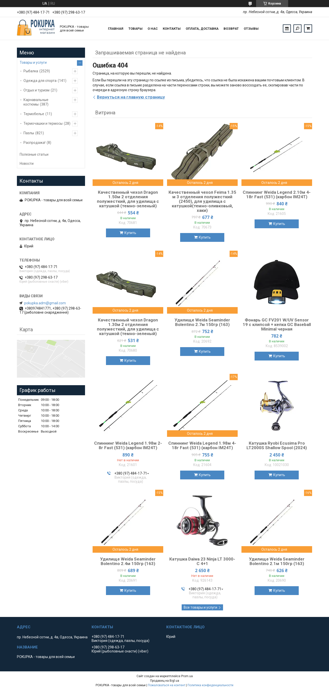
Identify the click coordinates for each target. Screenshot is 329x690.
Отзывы (251, 28)
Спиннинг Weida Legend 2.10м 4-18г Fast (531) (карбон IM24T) (277, 194)
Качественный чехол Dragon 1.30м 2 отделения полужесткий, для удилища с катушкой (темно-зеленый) (128, 327)
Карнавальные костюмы (35, 102)
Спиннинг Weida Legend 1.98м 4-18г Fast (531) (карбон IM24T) (202, 445)
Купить (130, 233)
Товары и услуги (33, 62)
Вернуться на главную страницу (131, 97)
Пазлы (28, 133)
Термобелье (33, 114)
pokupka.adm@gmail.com (45, 303)
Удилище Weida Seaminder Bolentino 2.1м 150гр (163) (277, 561)
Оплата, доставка (202, 28)
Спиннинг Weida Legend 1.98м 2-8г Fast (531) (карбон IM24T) (128, 445)
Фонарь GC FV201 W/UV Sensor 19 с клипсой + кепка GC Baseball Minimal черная (277, 324)
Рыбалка (30, 71)
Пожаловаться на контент (166, 685)
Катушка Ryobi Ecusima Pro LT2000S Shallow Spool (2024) (276, 445)
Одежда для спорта (40, 81)
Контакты (172, 28)
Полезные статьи (34, 154)
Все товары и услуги (200, 607)
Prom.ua (187, 676)
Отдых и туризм (36, 90)
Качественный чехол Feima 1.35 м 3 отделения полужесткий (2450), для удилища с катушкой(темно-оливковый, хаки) (202, 201)
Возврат (231, 28)
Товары (135, 28)
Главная (115, 28)
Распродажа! (34, 143)
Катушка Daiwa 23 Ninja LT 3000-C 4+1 (202, 561)
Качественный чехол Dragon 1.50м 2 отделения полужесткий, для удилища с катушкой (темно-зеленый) (128, 199)
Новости (27, 163)
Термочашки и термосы (43, 123)
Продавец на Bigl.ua (164, 680)
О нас (153, 28)
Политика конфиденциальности (210, 685)
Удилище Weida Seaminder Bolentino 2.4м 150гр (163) (128, 561)
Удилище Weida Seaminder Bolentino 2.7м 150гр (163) (202, 322)
